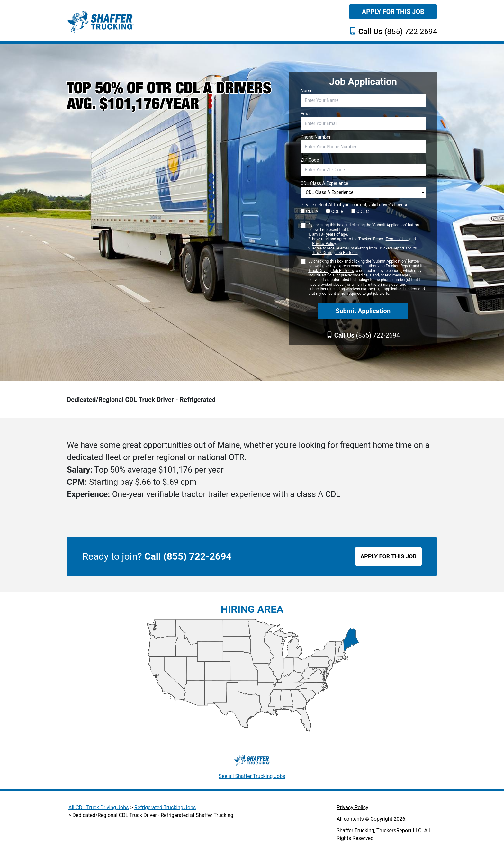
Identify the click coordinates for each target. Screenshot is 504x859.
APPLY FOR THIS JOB (388, 556)
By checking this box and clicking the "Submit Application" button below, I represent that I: (367, 239)
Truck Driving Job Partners (334, 252)
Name (306, 90)
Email (306, 113)
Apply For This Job (393, 11)
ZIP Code (310, 160)
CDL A (309, 211)
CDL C (360, 211)
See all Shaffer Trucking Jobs (252, 776)
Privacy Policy (324, 243)
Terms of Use (397, 239)
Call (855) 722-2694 (187, 556)
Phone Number (315, 137)
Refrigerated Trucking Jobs (165, 807)
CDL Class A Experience (324, 183)
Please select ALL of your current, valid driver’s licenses (355, 204)
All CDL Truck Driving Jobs (98, 807)
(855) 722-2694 (397, 31)
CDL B (335, 211)
